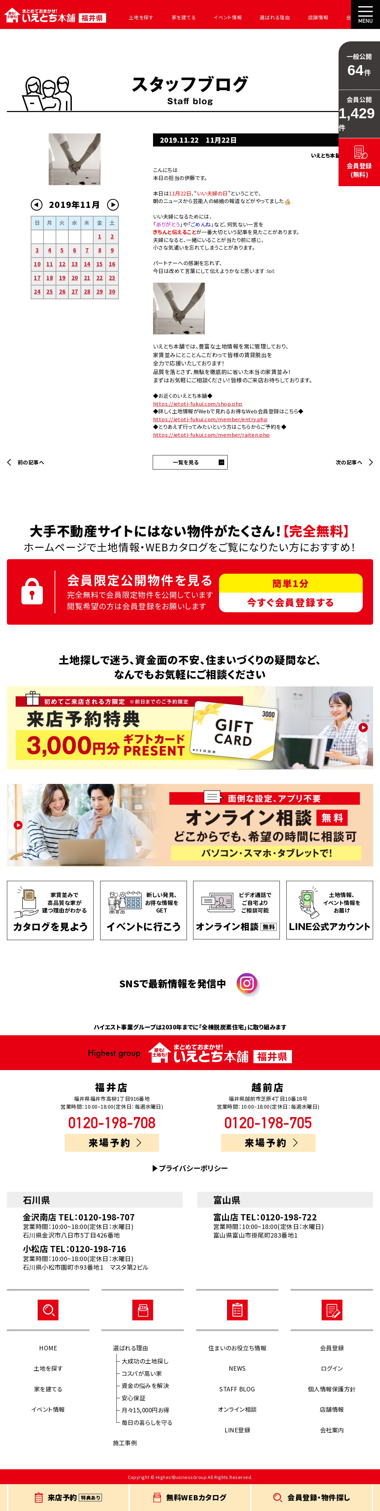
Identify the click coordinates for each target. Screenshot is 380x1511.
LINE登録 (237, 1430)
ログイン (332, 1368)
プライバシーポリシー (193, 1168)
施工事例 (125, 1442)
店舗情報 (301, 17)
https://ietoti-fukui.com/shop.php (198, 403)
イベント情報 (217, 17)
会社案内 (337, 17)
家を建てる (175, 17)
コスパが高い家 (142, 1373)
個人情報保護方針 (332, 1388)
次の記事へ (349, 462)
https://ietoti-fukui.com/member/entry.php (210, 419)
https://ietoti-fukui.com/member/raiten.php (211, 434)
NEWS (237, 1368)
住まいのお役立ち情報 (237, 1347)
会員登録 (332, 1347)
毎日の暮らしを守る (147, 1422)
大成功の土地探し (145, 1361)
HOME (48, 1347)
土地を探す (135, 17)
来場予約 (115, 1142)
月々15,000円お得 (146, 1410)
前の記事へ (31, 462)
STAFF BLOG (237, 1388)
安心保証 (134, 1397)
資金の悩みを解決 (145, 1385)
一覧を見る (186, 462)
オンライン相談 (237, 1409)
